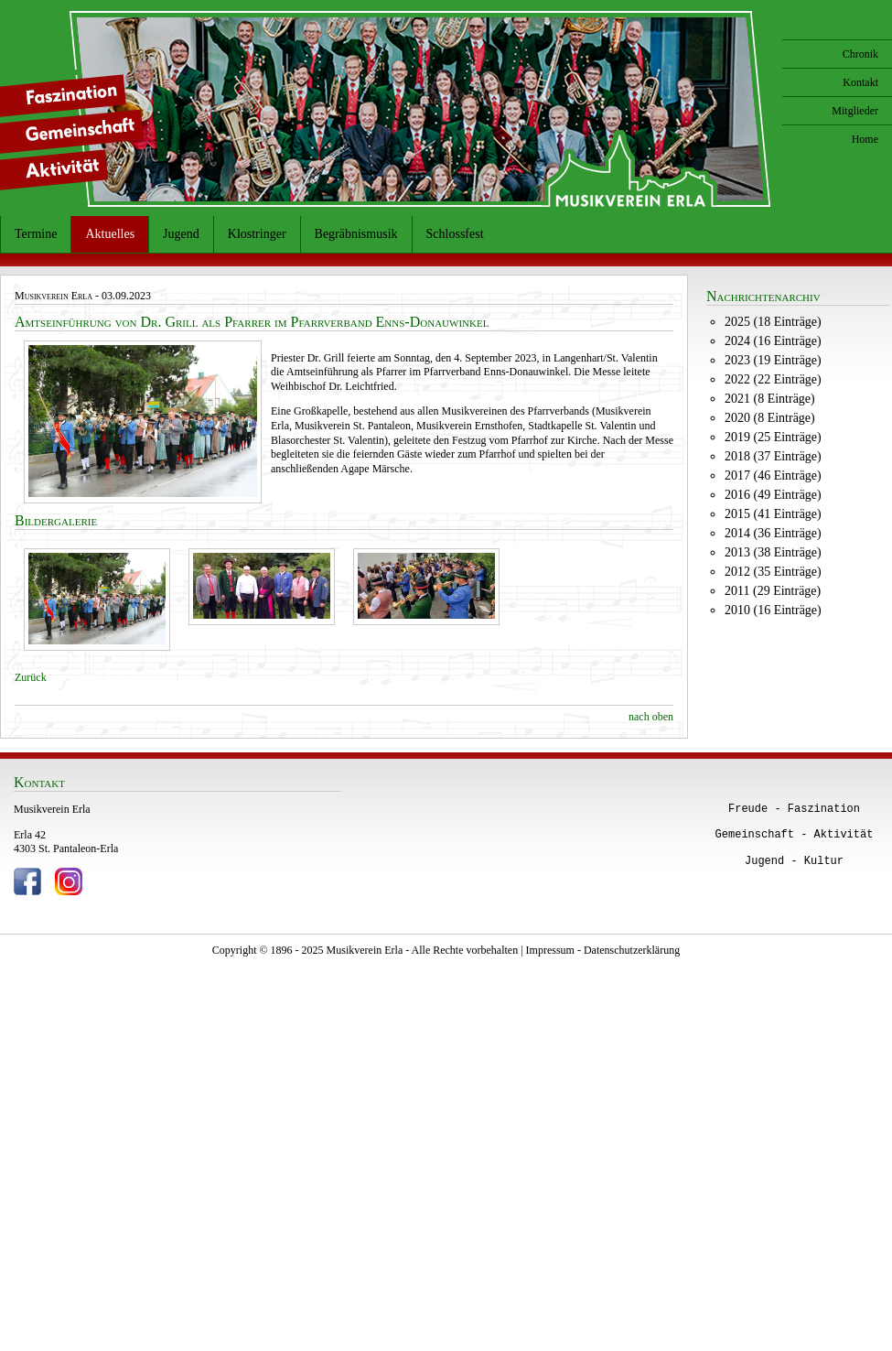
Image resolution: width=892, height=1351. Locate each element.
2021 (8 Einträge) (770, 398)
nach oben (651, 716)
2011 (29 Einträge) (773, 591)
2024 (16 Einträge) (773, 341)
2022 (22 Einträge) (773, 379)
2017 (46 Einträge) (773, 475)
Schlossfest (455, 234)
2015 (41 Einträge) (773, 514)
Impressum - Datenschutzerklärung (603, 950)
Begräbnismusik (356, 234)
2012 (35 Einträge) (773, 571)
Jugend (181, 234)
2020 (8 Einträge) (770, 418)
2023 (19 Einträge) (773, 360)
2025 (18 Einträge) (773, 322)
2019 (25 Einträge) (773, 437)
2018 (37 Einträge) (773, 456)
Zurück (31, 677)
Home (865, 139)
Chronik (860, 54)
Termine (36, 234)
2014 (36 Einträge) (773, 533)
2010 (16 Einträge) (773, 610)
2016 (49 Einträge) (773, 495)
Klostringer (257, 234)
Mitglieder (855, 110)
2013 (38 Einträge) (773, 552)
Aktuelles (109, 234)
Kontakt (860, 82)
